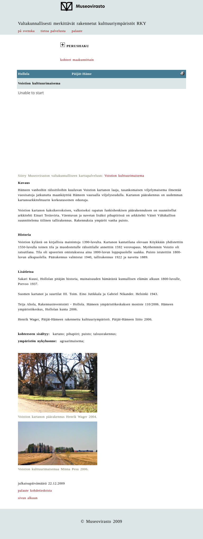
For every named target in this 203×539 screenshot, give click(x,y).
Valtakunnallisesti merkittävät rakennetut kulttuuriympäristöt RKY (82, 23)
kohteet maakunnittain (77, 60)
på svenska (26, 31)
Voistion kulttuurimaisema (124, 176)
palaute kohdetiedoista (35, 490)
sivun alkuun (28, 498)
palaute (77, 31)
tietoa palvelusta (53, 31)
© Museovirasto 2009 (101, 521)
